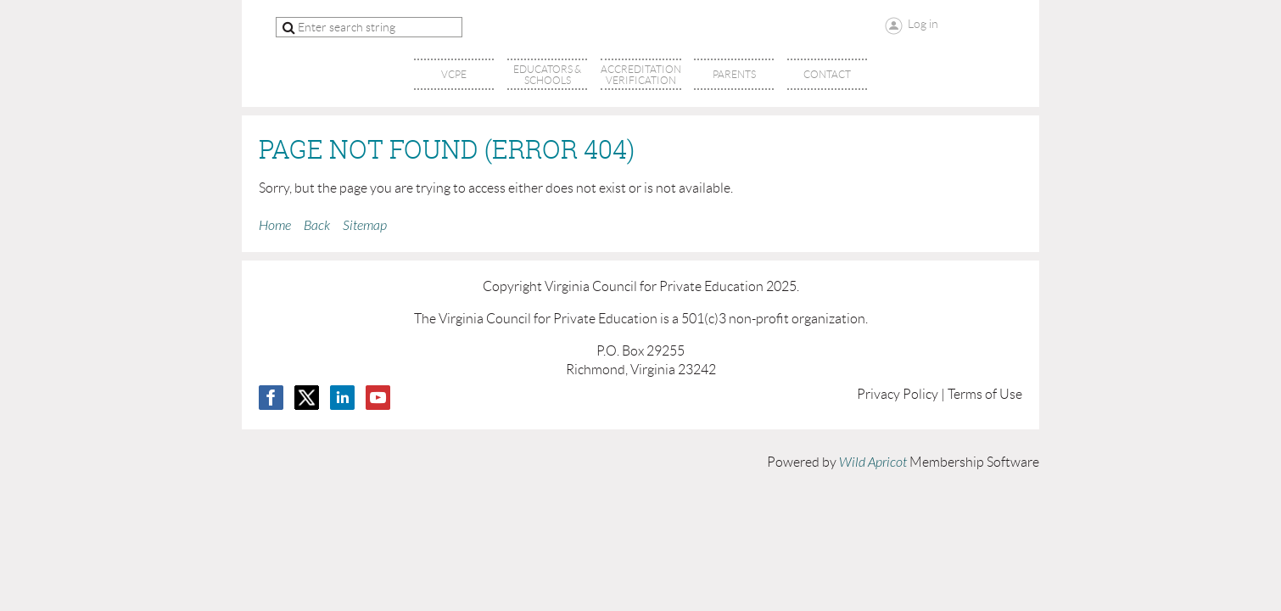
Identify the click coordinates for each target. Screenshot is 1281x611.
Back (317, 225)
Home (275, 225)
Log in (923, 24)
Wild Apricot (873, 462)
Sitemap (365, 225)
